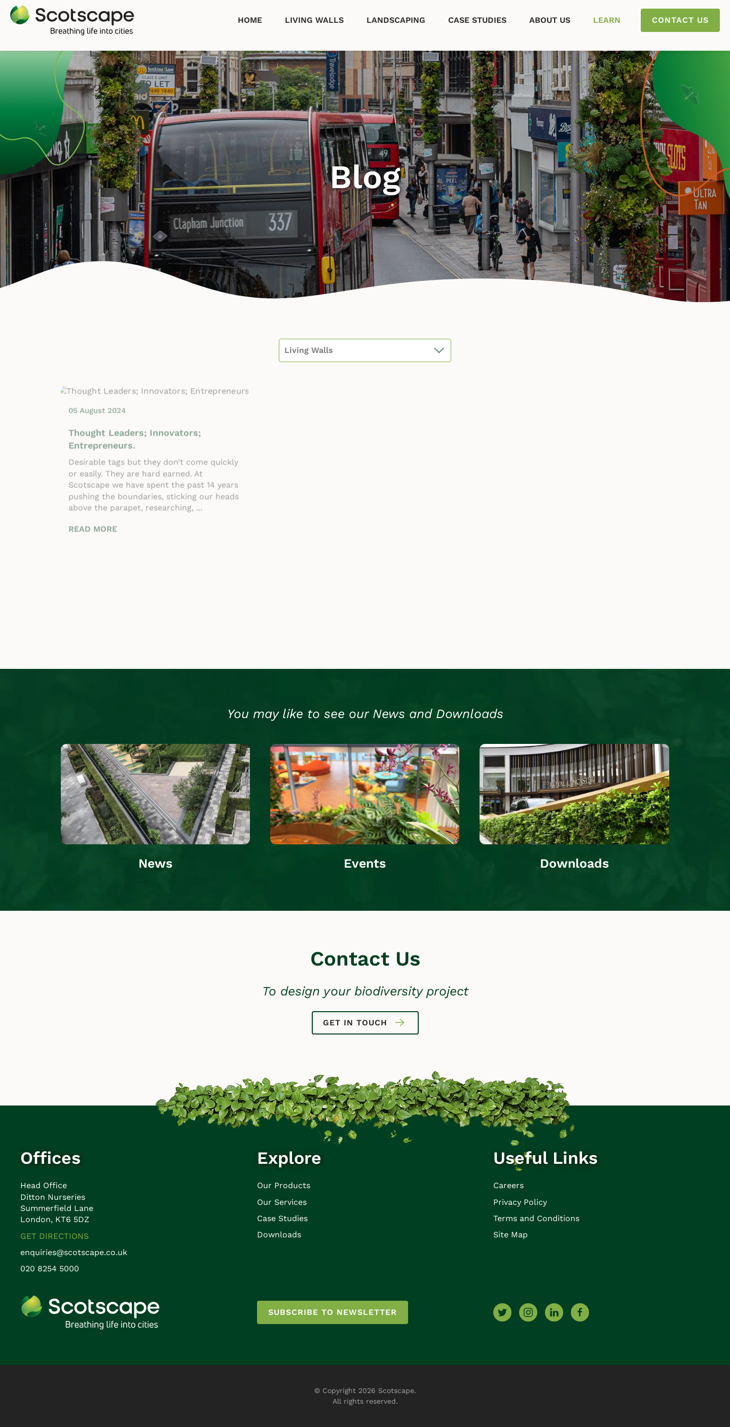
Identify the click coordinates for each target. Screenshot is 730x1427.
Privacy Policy (520, 1202)
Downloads (574, 863)
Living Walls (314, 20)
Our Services (282, 1202)
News (155, 863)
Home (250, 20)
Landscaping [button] (396, 20)
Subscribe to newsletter (332, 1312)
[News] (155, 793)
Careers (508, 1185)
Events (365, 863)
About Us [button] (549, 20)
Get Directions (54, 1236)
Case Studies (477, 20)
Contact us (680, 20)
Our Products (283, 1185)
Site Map (510, 1234)
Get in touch (365, 1023)
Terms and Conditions (536, 1218)
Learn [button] (606, 20)
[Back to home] (72, 20)
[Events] (364, 793)
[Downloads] (574, 793)
